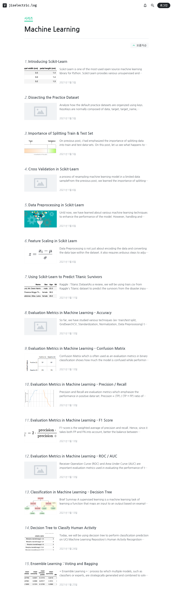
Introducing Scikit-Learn (47, 61)
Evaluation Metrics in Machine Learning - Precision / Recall (78, 384)
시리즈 (28, 18)
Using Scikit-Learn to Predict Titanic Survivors (65, 277)
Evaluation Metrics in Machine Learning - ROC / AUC (73, 456)
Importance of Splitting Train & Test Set (60, 133)
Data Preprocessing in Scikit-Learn (56, 205)
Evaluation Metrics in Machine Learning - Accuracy (70, 313)
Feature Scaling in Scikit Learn (52, 241)
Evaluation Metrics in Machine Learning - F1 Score (71, 420)
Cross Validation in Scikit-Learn (53, 169)
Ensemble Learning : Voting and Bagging (64, 563)
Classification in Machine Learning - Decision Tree (71, 492)
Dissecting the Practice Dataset (53, 97)
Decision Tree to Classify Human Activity (63, 528)
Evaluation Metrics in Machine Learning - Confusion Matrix (76, 348)
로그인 (164, 5)
